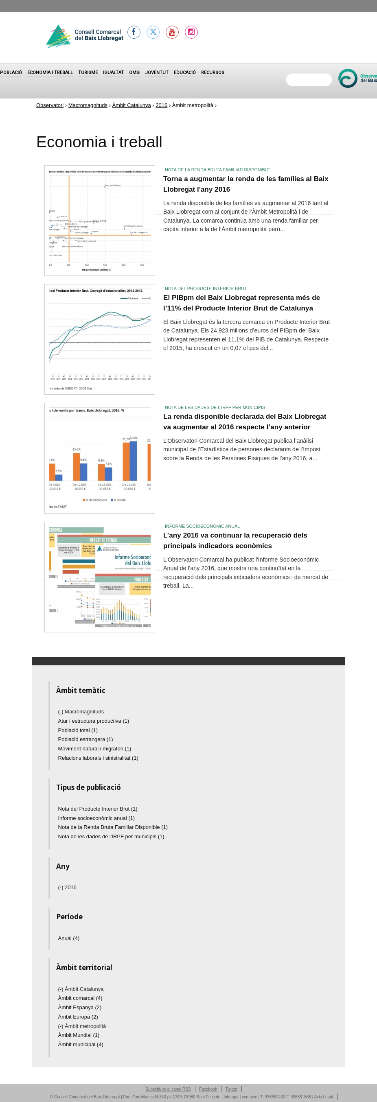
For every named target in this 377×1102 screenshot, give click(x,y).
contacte (249, 1097)
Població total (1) (78, 730)
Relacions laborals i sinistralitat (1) (98, 758)
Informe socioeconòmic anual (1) (96, 818)
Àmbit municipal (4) (80, 1044)
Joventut (157, 72)
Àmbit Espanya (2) (80, 1007)
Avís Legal (323, 1097)
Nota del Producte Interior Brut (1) (98, 809)
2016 (161, 105)
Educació (185, 72)
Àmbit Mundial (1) (79, 1035)
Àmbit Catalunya (131, 105)
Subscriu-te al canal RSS (168, 1089)
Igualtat (113, 72)
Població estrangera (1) (85, 739)
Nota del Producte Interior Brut (206, 288)
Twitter (231, 1089)
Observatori (50, 105)
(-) (61, 711)
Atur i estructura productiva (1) (93, 721)
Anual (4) (69, 938)
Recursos (212, 72)
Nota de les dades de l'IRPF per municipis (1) (111, 836)
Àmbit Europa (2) (78, 1017)
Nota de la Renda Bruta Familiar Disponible (217, 169)
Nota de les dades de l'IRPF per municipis (215, 407)
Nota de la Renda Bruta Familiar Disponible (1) (113, 827)
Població (11, 72)
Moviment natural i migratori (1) (95, 749)
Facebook (208, 1089)
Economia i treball (50, 72)
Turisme (88, 72)
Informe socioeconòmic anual (202, 526)
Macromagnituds (87, 105)
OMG (134, 72)
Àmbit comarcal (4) (80, 998)
